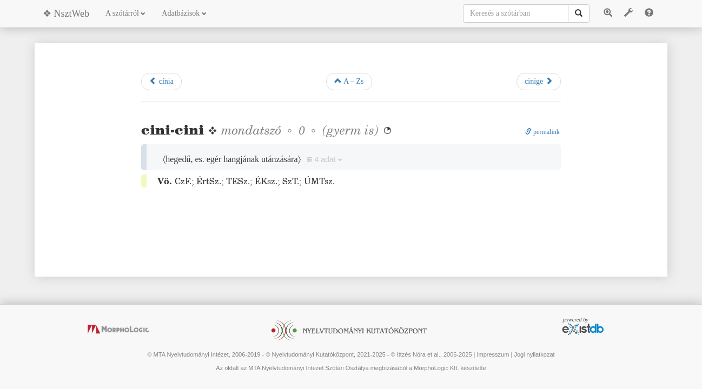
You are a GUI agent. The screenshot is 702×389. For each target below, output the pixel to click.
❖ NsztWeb (66, 13)
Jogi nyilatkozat (534, 354)
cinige (539, 81)
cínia (161, 81)
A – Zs (348, 81)
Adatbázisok (184, 13)
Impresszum (492, 354)
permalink (542, 132)
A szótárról (125, 13)
